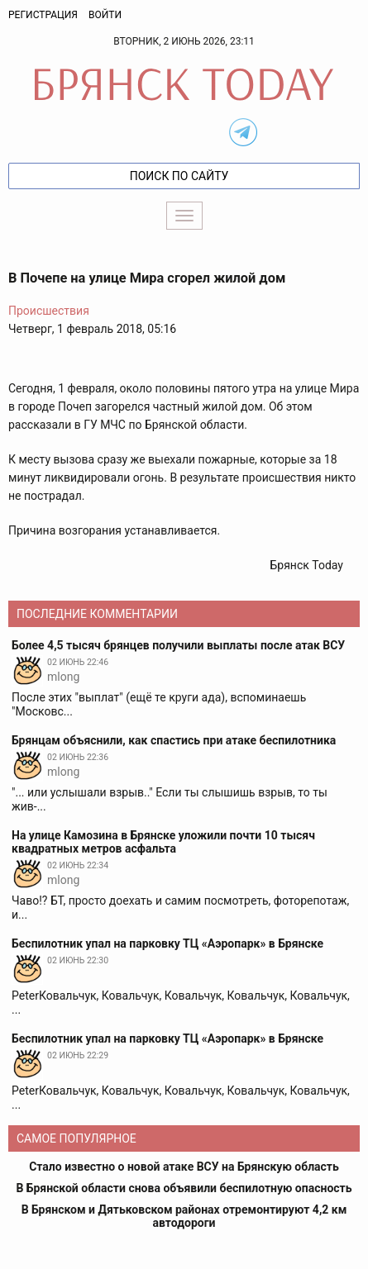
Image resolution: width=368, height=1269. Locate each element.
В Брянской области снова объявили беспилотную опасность (183, 1188)
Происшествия (48, 310)
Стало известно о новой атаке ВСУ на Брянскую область (184, 1166)
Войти (105, 15)
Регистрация (43, 15)
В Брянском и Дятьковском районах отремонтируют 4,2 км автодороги (184, 1216)
